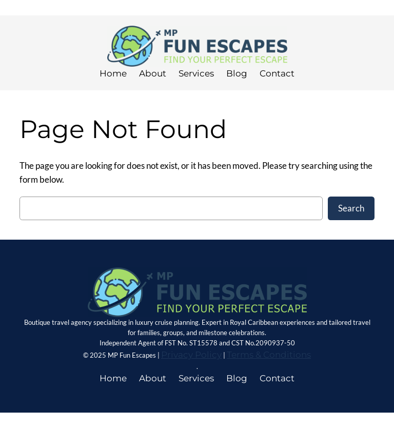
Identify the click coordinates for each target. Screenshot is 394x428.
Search (351, 208)
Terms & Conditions (269, 354)
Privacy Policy (191, 354)
